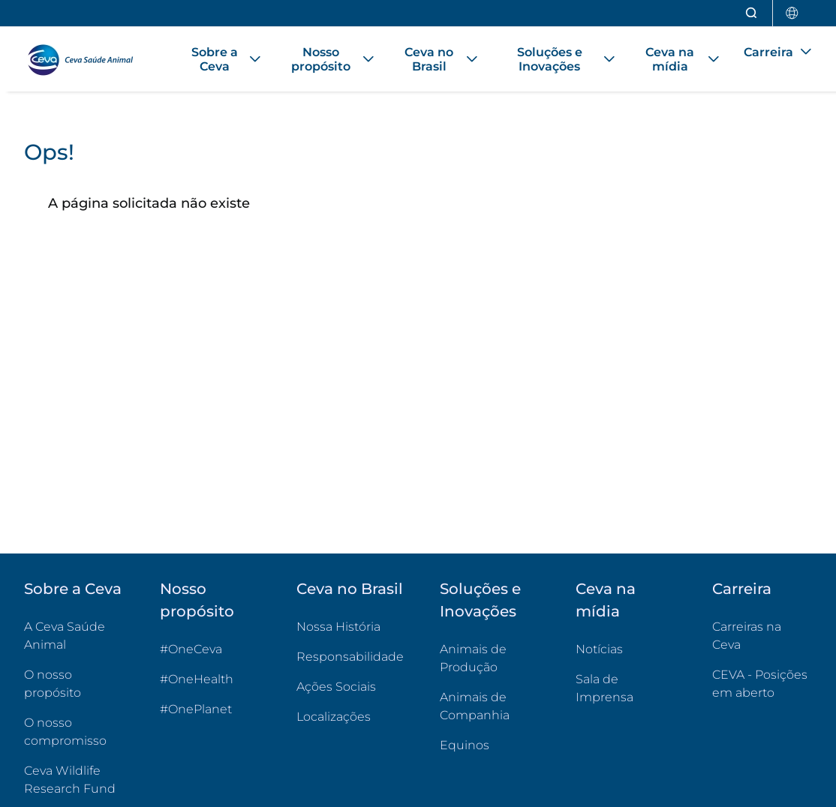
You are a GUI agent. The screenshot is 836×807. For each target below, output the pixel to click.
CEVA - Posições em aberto (762, 684)
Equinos (464, 745)
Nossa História (338, 627)
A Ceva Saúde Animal (64, 636)
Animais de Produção (473, 658)
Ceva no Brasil (349, 589)
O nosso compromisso (65, 732)
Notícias (599, 649)
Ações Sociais (336, 687)
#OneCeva (191, 649)
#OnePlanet (196, 709)
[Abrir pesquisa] (752, 13)
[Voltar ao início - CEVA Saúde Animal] (87, 59)
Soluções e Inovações (480, 600)
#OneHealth (196, 679)
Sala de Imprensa (604, 688)
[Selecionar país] (792, 13)
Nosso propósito (197, 600)
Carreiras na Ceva (746, 636)
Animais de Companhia (475, 706)
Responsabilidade (350, 657)
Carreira (741, 589)
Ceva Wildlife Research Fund (74, 780)
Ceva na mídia (606, 600)
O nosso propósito (52, 684)
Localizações (333, 717)
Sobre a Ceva (73, 589)
